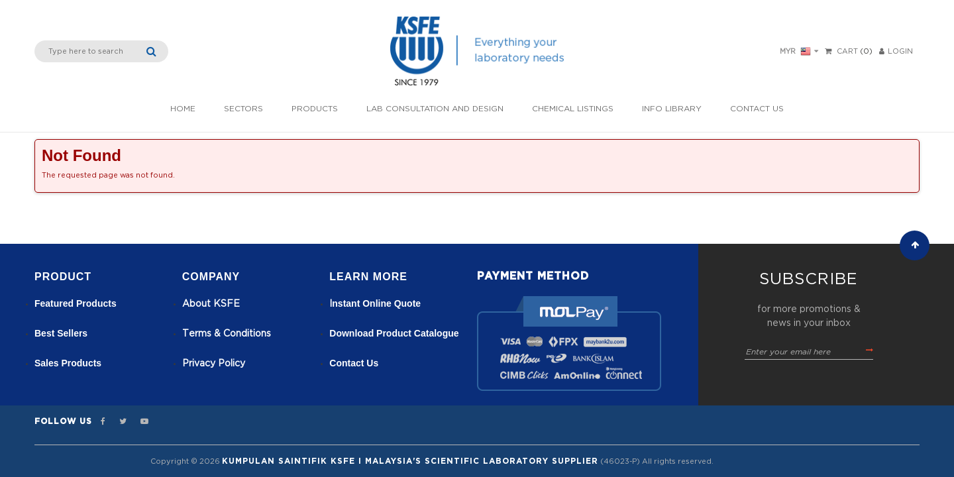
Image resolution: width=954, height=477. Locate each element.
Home (182, 109)
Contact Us (757, 109)
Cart (847, 51)
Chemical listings (572, 109)
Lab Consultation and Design (435, 109)
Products (315, 109)
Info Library (672, 109)
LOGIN (896, 51)
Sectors (243, 109)
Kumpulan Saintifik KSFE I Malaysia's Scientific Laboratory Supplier (410, 461)
